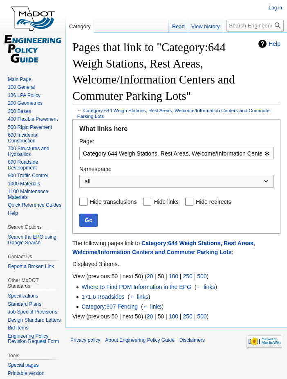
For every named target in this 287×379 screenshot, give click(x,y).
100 (173, 276)
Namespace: (95, 169)
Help (274, 44)
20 (150, 276)
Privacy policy (85, 340)
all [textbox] (87, 181)
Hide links (166, 202)
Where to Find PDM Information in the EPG (136, 287)
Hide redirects (213, 202)
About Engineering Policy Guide (139, 340)
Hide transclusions (113, 202)
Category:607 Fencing (109, 306)
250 (187, 276)
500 (201, 276)
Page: (86, 141)
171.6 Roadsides (102, 296)
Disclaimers (192, 340)
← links (205, 287)
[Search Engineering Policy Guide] (255, 26)
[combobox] (176, 153)
